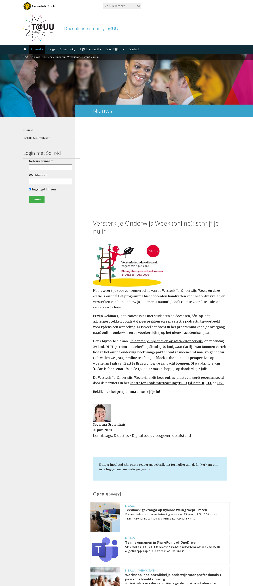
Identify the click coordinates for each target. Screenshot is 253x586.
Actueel (37, 49)
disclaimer (223, 569)
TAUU (26, 57)
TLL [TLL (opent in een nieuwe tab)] (209, 292)
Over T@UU (115, 49)
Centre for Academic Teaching (153, 292)
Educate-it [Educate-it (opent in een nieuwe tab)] (196, 292)
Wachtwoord (36, 175)
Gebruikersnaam (39, 161)
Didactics (121, 344)
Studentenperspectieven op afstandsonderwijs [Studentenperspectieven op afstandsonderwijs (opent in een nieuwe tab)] (166, 250)
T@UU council (90, 49)
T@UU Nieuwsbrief (36, 138)
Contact (133, 49)
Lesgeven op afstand (173, 344)
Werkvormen (147, 479)
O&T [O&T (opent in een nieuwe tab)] (220, 292)
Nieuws (36, 57)
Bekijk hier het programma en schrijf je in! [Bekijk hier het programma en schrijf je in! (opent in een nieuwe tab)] (126, 300)
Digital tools (142, 344)
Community (67, 49)
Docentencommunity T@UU (91, 28)
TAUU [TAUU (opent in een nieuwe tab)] (182, 292)
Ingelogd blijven (40, 189)
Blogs (51, 49)
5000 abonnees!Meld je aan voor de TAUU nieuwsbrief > (165, 538)
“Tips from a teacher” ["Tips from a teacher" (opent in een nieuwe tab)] (127, 255)
